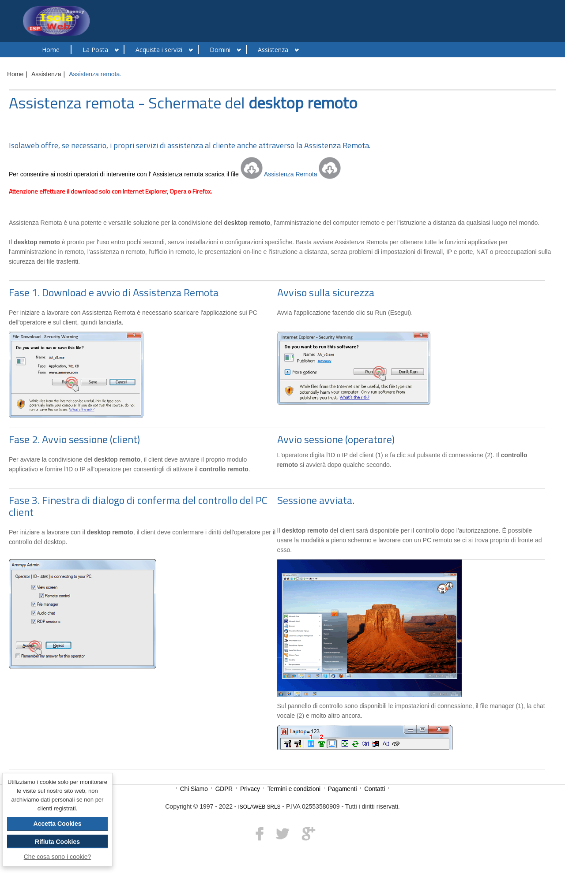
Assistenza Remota (291, 174)
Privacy (251, 789)
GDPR (224, 789)
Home (51, 49)
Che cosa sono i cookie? (57, 856)
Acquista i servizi (159, 49)
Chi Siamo (195, 789)
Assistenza (273, 49)
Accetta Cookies (58, 823)
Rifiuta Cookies (57, 841)
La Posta (95, 49)
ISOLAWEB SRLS (259, 807)
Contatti (375, 789)
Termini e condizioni (294, 789)
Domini (220, 49)
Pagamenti (343, 789)
